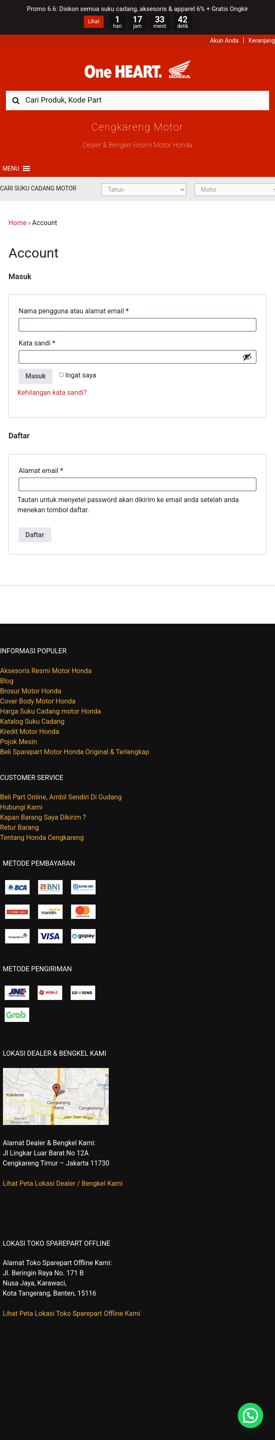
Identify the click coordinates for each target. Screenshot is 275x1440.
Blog (7, 681)
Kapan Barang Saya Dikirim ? (43, 817)
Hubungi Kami (21, 807)
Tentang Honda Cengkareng (42, 838)
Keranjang (262, 40)
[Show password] (247, 356)
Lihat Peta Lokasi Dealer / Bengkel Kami (63, 1183)
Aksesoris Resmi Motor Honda (46, 671)
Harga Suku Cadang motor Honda (50, 711)
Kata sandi (37, 343)
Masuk (35, 376)
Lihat (93, 21)
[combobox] (137, 99)
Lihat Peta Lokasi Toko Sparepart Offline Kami (71, 1314)
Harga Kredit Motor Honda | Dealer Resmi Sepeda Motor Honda (137, 71)
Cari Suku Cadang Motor (38, 188)
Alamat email (41, 471)
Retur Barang (19, 827)
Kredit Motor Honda (29, 732)
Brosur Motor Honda (30, 691)
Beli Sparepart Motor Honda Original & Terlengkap (74, 752)
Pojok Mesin (18, 742)
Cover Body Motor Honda (37, 701)
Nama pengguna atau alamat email (74, 311)
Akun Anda (224, 40)
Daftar (34, 535)
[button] (11, 168)
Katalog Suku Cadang (32, 721)
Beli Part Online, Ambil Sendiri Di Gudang (61, 797)
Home (17, 223)
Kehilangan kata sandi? (52, 393)
